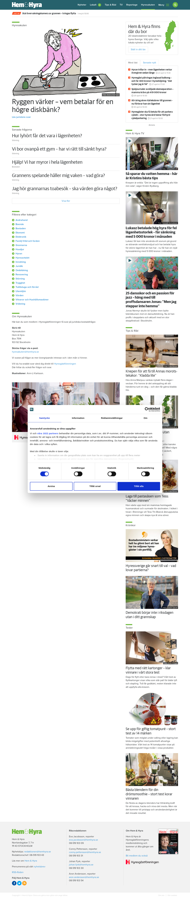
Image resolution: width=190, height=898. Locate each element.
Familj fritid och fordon (28, 241)
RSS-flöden (17, 872)
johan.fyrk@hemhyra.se (81, 864)
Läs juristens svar (21, 117)
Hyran (19, 253)
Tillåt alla (139, 486)
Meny (163, 4)
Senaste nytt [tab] (149, 62)
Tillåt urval (95, 486)
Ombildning (22, 270)
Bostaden (21, 228)
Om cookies (172, 895)
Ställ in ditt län (138, 49)
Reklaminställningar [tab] (112, 418)
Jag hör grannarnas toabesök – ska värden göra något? (64, 188)
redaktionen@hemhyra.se (37, 851)
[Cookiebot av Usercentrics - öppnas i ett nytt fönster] (147, 409)
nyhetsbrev (39, 866)
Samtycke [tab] (44, 418)
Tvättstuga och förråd (27, 287)
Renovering (22, 274)
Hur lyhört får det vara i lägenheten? (47, 136)
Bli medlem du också (137, 855)
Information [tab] (78, 418)
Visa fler (66, 200)
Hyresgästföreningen (65, 363)
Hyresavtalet (22, 257)
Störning (20, 278)
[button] (95, 5)
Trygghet (20, 282)
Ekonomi (20, 232)
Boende (20, 224)
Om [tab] (145, 418)
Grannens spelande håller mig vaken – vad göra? (58, 175)
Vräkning (20, 303)
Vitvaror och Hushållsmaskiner (32, 299)
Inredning (21, 261)
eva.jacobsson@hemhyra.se (83, 839)
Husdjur (20, 249)
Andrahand (22, 220)
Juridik (19, 266)
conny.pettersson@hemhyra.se (85, 852)
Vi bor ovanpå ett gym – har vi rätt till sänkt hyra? (59, 149)
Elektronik (21, 236)
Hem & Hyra (31, 860)
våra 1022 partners (47, 433)
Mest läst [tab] (132, 62)
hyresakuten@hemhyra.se (25, 351)
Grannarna (21, 245)
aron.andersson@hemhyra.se (84, 877)
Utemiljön (21, 291)
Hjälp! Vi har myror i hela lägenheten (47, 162)
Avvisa (51, 486)
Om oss (161, 895)
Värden (19, 295)
